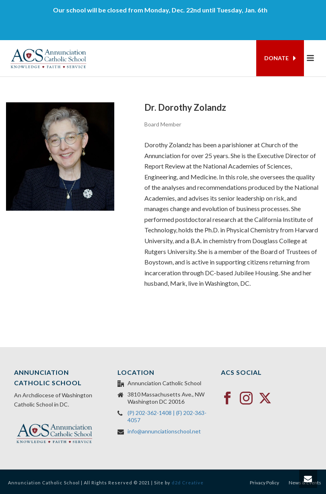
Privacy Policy (264, 483)
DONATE (280, 58)
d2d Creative (188, 482)
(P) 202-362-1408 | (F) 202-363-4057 (167, 416)
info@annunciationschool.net (164, 431)
